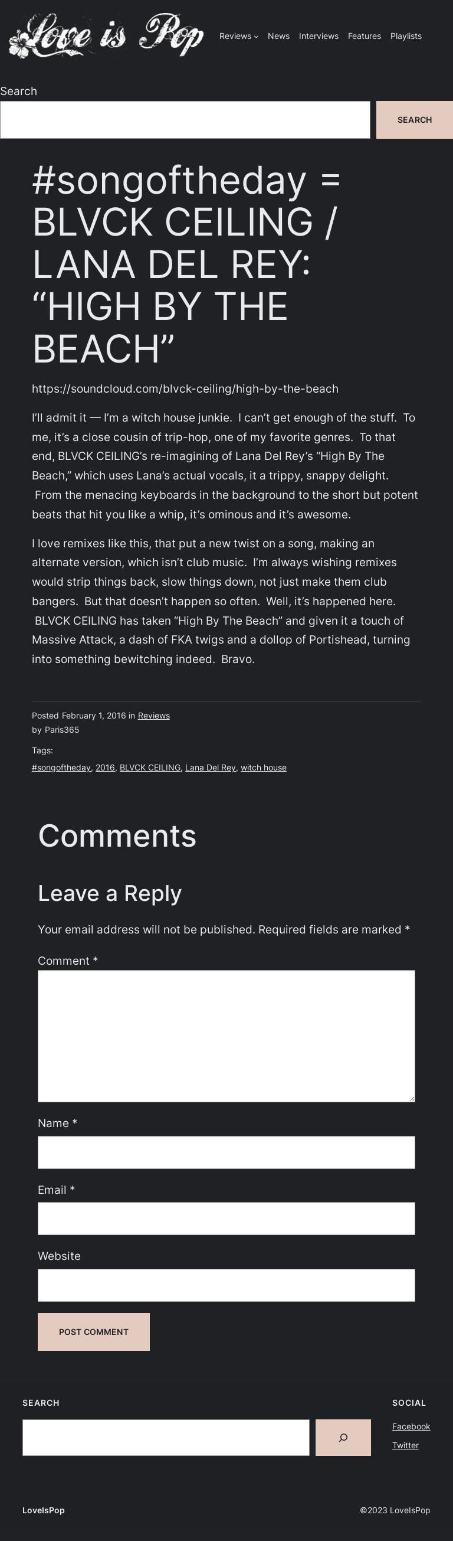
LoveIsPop (43, 1510)
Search (18, 91)
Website (59, 1256)
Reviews (154, 715)
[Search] (343, 1437)
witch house (264, 767)
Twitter (405, 1445)
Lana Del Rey (210, 767)
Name (58, 1123)
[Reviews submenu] (256, 36)
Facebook (411, 1426)
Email (57, 1190)
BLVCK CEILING (150, 767)
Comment (68, 961)
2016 (105, 767)
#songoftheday (61, 767)
